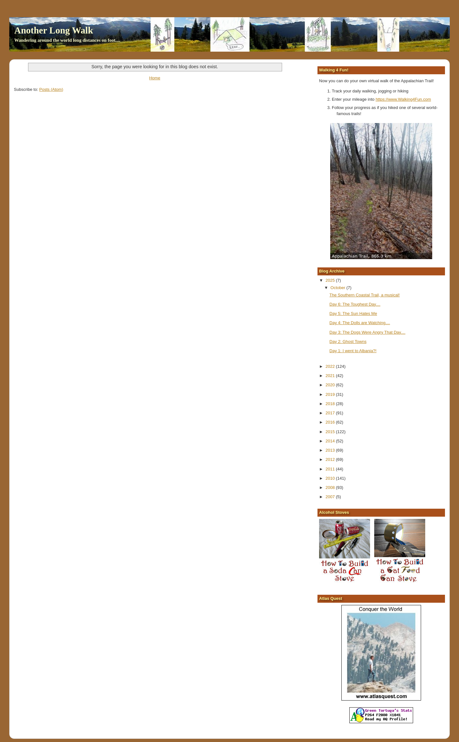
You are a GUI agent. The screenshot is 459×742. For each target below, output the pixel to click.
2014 (330, 441)
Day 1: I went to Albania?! (353, 350)
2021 (330, 375)
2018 (330, 403)
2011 (330, 469)
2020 (330, 384)
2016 (330, 422)
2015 (330, 431)
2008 (330, 487)
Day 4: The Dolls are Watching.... (360, 322)
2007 (330, 496)
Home (154, 78)
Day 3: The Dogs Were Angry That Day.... (367, 332)
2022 (330, 366)
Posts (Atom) (51, 89)
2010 (330, 478)
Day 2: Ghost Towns (348, 341)
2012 (330, 459)
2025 (330, 280)
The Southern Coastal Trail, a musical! (365, 295)
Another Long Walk (53, 30)
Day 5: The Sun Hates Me (353, 313)
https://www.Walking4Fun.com (403, 99)
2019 (330, 394)
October (338, 287)
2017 (330, 413)
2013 (330, 450)
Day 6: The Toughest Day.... (355, 304)
